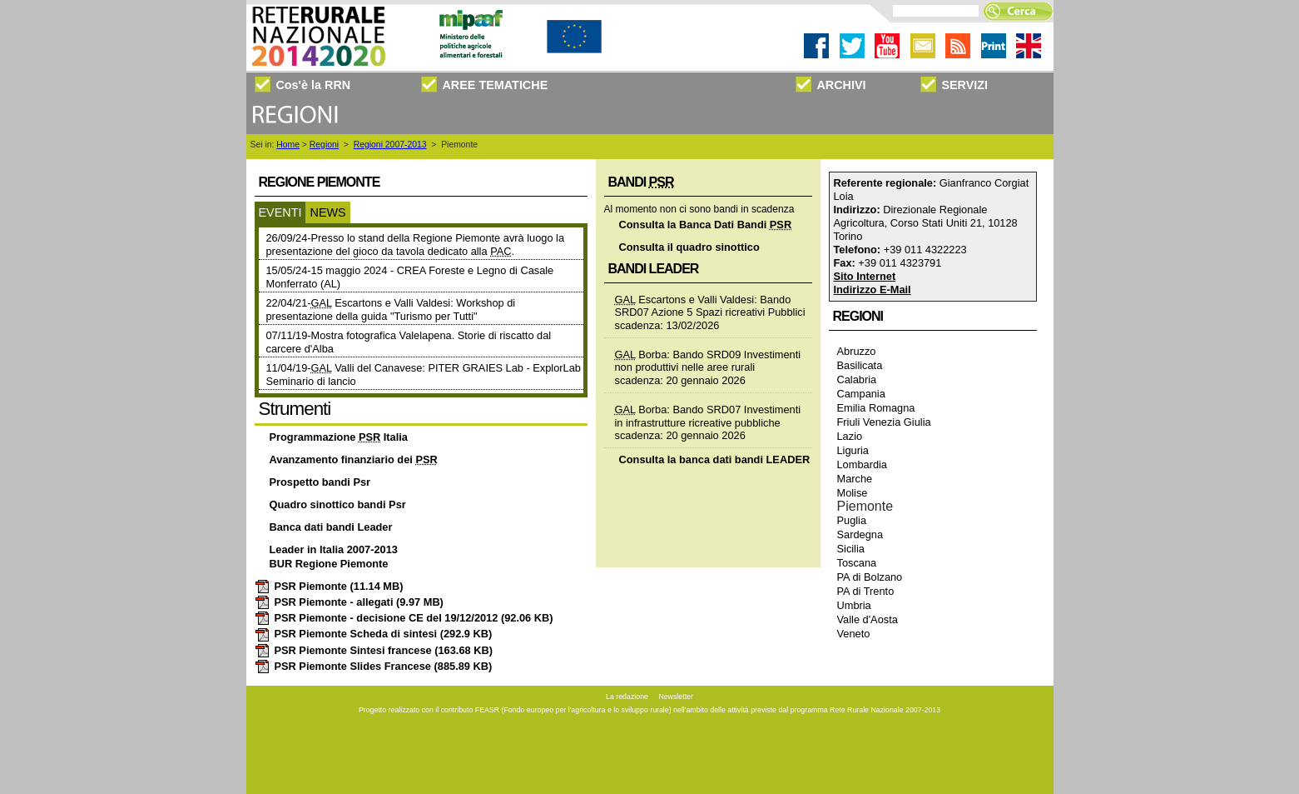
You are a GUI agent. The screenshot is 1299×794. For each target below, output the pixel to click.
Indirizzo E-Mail (872, 289)
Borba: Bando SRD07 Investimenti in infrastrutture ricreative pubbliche (708, 415)
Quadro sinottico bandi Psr (338, 504)
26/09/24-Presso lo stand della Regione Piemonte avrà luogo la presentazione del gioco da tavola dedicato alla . (415, 244)
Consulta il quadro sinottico (689, 247)
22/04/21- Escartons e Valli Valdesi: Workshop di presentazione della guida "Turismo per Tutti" (391, 309)
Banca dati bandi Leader (331, 527)
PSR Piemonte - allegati (349, 602)
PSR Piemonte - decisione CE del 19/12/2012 (404, 618)
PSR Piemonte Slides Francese (374, 666)
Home (288, 144)
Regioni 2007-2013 (390, 144)
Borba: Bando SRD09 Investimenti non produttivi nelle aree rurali (708, 360)
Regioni (324, 144)
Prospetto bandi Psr (320, 482)
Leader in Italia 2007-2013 (334, 549)
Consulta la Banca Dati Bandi (705, 224)
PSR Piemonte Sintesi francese (374, 650)
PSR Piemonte (329, 586)
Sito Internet (865, 276)
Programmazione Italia (339, 437)
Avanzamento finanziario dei (354, 459)
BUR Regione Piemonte (329, 563)
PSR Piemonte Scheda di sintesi (374, 633)
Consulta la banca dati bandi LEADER (715, 459)
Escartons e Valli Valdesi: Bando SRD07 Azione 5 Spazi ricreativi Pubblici (710, 305)
